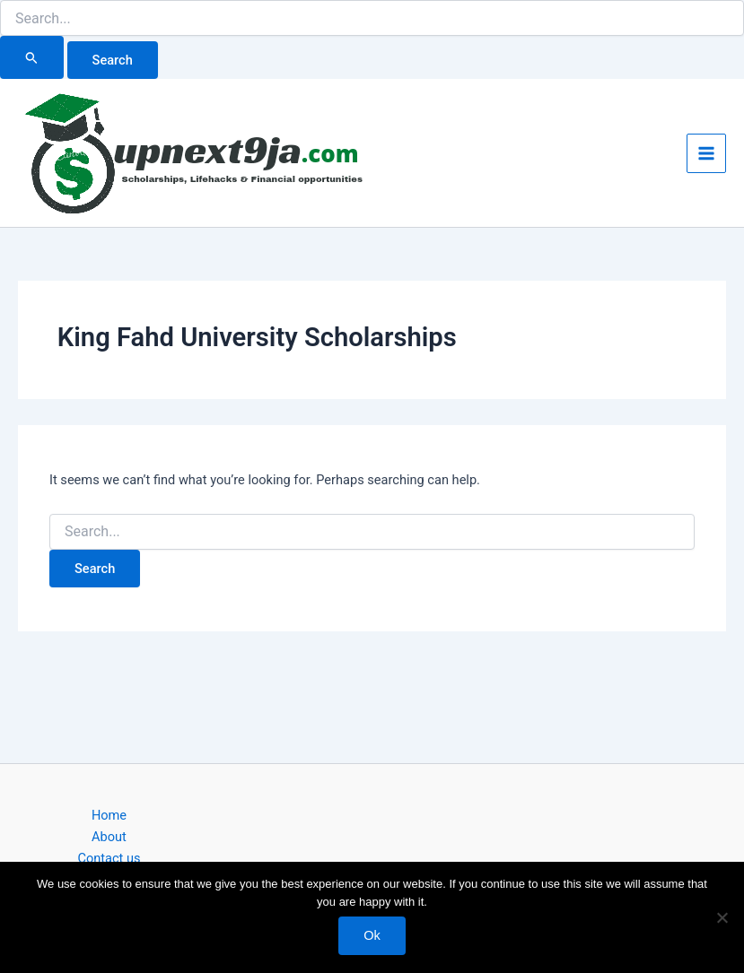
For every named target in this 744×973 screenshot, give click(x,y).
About (109, 837)
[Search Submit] (32, 57)
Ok (372, 935)
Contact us (108, 858)
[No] (722, 917)
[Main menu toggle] (706, 153)
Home (109, 815)
